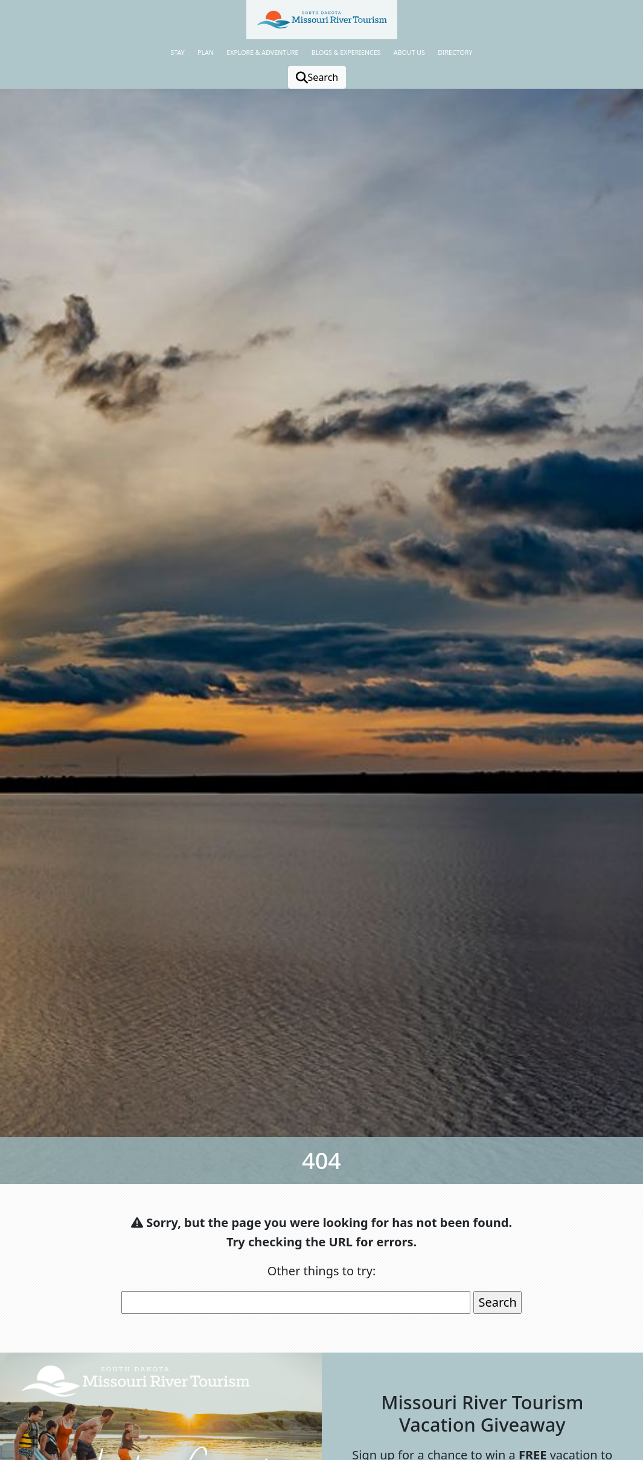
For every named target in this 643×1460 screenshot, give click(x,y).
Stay (178, 52)
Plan (205, 52)
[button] (321, 19)
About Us (409, 52)
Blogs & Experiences (346, 52)
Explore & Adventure (262, 52)
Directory (455, 52)
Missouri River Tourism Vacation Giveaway (482, 1413)
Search (317, 77)
